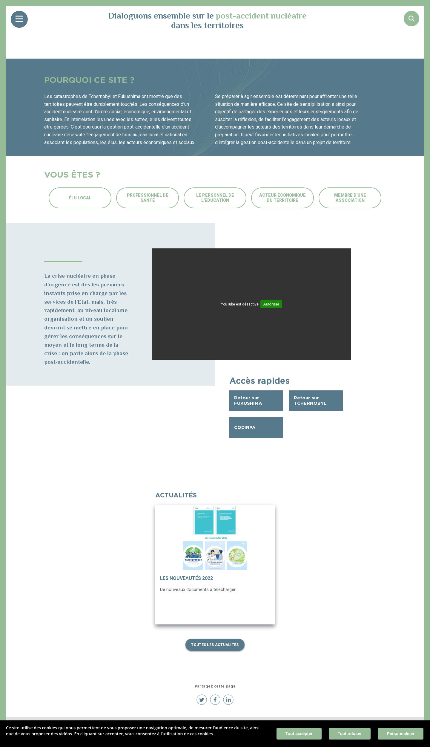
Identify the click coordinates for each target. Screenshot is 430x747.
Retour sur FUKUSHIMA (248, 401)
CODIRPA (245, 427)
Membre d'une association (350, 198)
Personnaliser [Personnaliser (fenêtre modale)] (400, 733)
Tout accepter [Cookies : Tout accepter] (299, 733)
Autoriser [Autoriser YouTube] (271, 304)
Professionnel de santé (147, 198)
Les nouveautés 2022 (186, 578)
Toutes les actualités (215, 645)
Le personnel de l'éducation (215, 198)
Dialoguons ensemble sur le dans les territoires (207, 20)
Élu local (80, 197)
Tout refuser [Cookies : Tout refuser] (350, 733)
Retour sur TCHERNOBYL (310, 401)
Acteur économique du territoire (282, 198)
